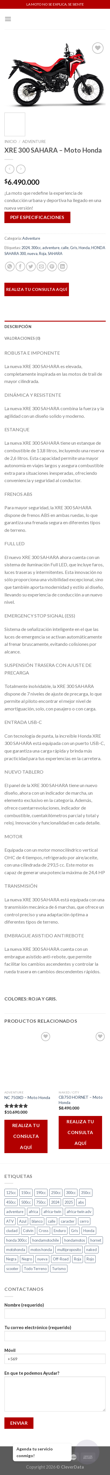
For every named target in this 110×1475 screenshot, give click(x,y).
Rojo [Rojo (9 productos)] (90, 1259)
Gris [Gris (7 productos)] (74, 1230)
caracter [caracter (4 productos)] (68, 1221)
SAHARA (55, 253)
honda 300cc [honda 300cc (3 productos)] (16, 1240)
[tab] (55, 326)
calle (65, 247)
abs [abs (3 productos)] (81, 1202)
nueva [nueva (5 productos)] (42, 1259)
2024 (25, 247)
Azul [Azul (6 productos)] (22, 1221)
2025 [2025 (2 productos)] (69, 1202)
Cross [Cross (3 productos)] (43, 1230)
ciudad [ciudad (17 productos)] (12, 1230)
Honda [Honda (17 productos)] (88, 1230)
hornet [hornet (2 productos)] (95, 1240)
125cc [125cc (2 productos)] (11, 1192)
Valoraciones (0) (22, 338)
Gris (73, 247)
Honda (84, 247)
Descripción (17, 326)
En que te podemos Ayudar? (55, 1393)
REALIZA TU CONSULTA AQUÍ (36, 289)
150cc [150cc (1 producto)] (26, 1192)
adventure (51, 247)
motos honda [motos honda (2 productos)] (41, 1249)
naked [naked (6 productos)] (91, 1249)
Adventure (34, 141)
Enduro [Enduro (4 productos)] (60, 1230)
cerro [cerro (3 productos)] (84, 1221)
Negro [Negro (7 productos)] (27, 1259)
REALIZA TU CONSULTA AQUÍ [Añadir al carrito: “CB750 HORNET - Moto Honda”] (80, 1132)
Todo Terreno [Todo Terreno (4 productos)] (35, 1268)
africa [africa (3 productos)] (33, 1211)
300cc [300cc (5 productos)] (71, 1192)
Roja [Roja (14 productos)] (77, 1259)
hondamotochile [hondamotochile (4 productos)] (45, 1240)
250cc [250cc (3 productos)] (56, 1192)
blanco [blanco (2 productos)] (37, 1221)
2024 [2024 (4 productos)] (55, 1202)
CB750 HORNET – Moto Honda (81, 1100)
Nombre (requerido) (55, 1313)
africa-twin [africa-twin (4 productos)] (52, 1211)
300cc (36, 247)
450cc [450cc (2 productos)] (11, 1202)
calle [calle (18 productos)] (51, 1221)
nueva (32, 253)
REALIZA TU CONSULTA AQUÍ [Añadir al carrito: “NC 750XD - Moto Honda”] (26, 1136)
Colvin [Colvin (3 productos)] (28, 1230)
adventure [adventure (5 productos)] (14, 1211)
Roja (42, 253)
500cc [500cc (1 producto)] (26, 1202)
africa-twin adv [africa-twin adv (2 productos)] (79, 1211)
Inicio (10, 141)
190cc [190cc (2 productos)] (41, 1192)
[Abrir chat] (87, 1452)
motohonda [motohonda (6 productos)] (15, 1249)
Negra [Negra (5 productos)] (11, 1259)
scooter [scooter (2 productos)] (12, 1268)
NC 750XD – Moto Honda (27, 1097)
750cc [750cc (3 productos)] (41, 1202)
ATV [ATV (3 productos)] (10, 1221)
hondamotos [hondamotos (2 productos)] (74, 1240)
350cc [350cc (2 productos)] (86, 1192)
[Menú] (7, 19)
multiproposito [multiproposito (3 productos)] (69, 1249)
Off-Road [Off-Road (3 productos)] (61, 1259)
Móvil (55, 1358)
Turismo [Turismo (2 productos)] (59, 1268)
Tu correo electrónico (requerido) (55, 1335)
